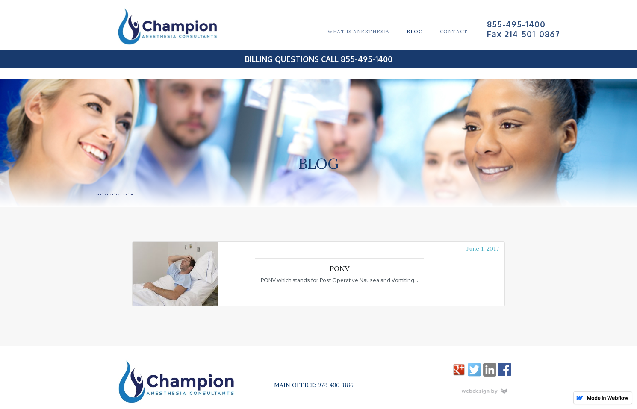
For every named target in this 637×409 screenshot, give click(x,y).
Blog (414, 31)
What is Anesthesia (358, 31)
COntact (454, 31)
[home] (174, 26)
